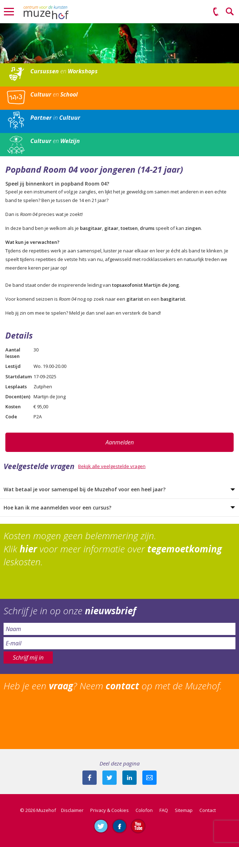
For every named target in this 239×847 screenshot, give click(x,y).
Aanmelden (120, 442)
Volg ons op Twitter (101, 825)
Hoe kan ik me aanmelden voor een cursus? (57, 507)
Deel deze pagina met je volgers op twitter (109, 777)
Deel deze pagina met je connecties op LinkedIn (129, 777)
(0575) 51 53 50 (216, 12)
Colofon (144, 810)
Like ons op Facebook (119, 825)
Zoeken (230, 12)
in (55, 118)
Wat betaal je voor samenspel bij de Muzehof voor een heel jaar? (85, 489)
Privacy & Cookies (109, 810)
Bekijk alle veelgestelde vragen (112, 466)
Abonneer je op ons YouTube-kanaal (138, 825)
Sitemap (184, 810)
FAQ (163, 810)
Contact (207, 810)
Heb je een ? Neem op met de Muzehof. (113, 685)
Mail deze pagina (149, 777)
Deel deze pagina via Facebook (89, 777)
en (64, 71)
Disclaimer (72, 810)
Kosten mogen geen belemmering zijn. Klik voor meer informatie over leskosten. (113, 548)
